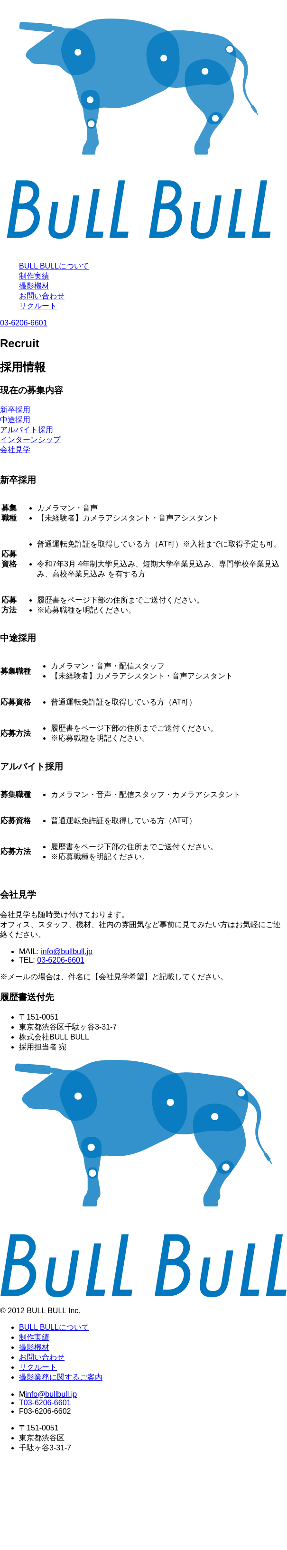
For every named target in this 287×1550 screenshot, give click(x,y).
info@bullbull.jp (67, 951)
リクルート (38, 306)
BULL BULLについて (54, 266)
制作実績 (34, 276)
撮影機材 (34, 286)
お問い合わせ (42, 296)
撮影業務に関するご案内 (60, 1377)
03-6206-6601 (23, 323)
